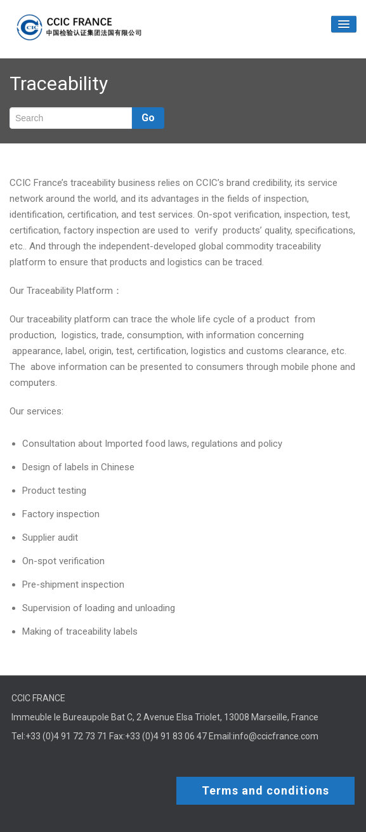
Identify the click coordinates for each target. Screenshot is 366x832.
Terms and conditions (265, 790)
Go (148, 118)
